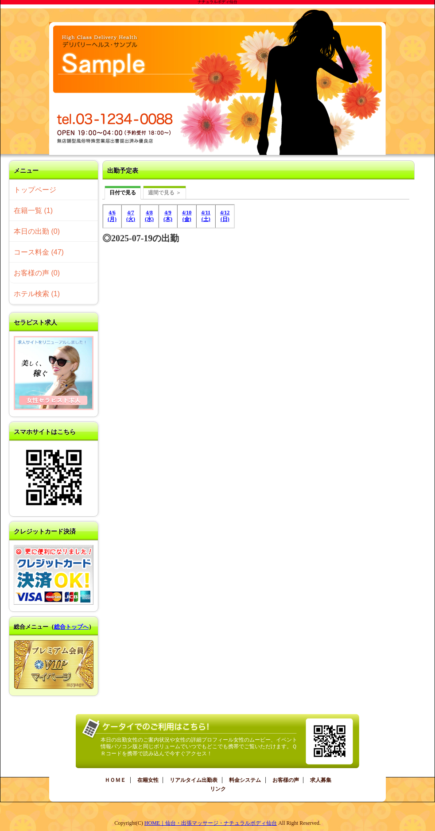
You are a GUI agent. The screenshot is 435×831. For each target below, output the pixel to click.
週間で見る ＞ (164, 192)
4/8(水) (149, 216)
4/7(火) (130, 216)
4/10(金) (186, 216)
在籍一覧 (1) (33, 210)
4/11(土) (205, 216)
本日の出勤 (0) (37, 231)
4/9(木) (167, 216)
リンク (218, 789)
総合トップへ (71, 626)
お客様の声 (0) (37, 273)
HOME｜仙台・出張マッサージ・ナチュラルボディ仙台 (210, 823)
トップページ (35, 189)
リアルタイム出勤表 (194, 780)
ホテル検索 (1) (37, 294)
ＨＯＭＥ (115, 780)
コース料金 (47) (39, 252)
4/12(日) (224, 216)
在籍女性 (148, 780)
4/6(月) (112, 216)
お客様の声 (285, 780)
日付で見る (122, 192)
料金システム (245, 780)
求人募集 (320, 780)
